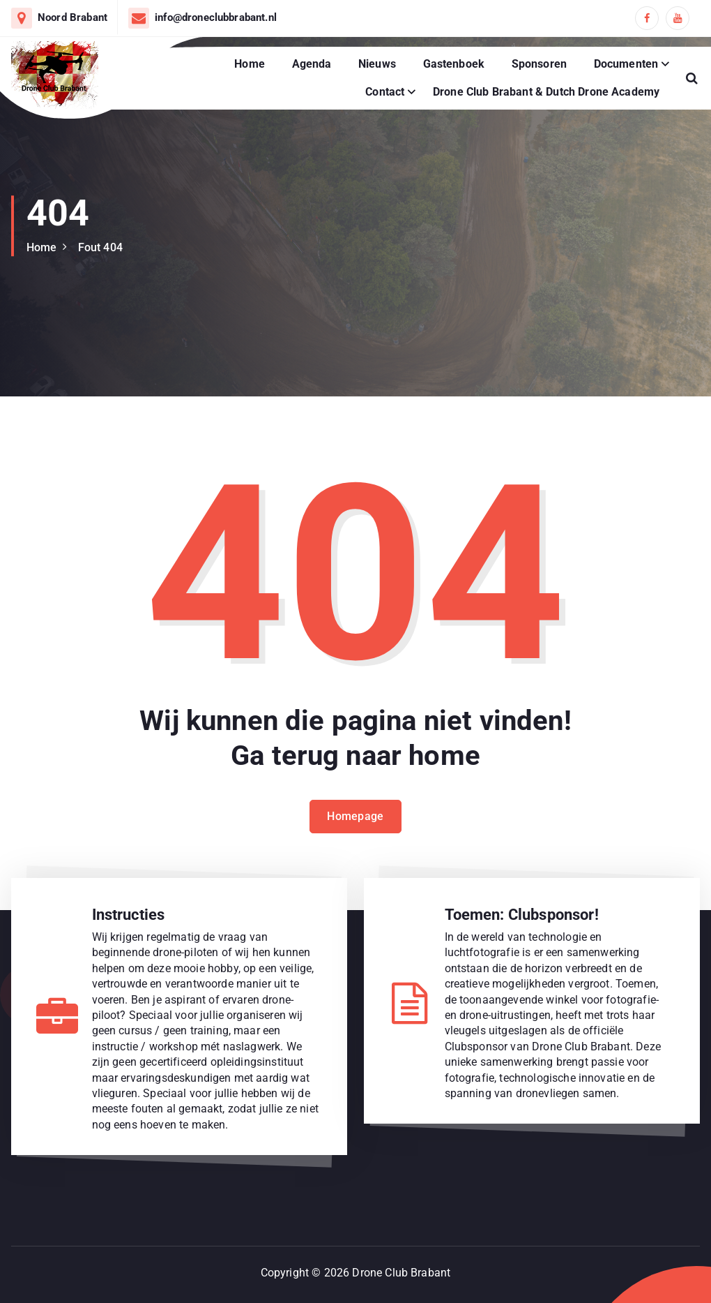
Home (249, 63)
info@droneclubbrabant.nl (216, 18)
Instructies (128, 914)
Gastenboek (454, 63)
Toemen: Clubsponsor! (522, 914)
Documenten (626, 63)
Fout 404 (100, 247)
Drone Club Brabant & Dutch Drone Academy (546, 91)
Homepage (355, 818)
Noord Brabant (72, 18)
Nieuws (377, 63)
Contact (384, 91)
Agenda (312, 63)
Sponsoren (539, 63)
